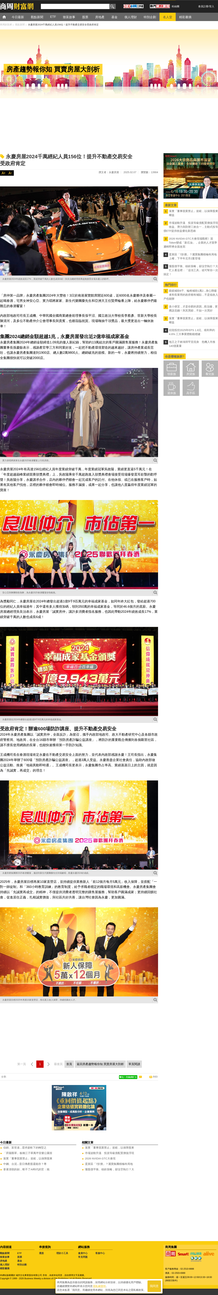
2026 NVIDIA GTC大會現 (100, 1158)
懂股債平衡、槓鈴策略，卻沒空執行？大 (109, 1169)
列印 (155, 1076)
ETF (19, 1253)
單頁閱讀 (134, 1064)
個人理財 (4, 1264)
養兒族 (209, 374)
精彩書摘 (4, 1268)
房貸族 (190, 374)
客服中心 (100, 1253)
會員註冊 (203, 6)
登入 (211, 6)
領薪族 (171, 374)
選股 (41, 1253)
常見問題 (83, 1257)
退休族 (171, 393)
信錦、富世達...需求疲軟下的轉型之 (25, 1147)
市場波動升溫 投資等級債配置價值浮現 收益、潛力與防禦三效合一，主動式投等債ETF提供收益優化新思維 (191, 226)
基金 (19, 1260)
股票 (19, 1257)
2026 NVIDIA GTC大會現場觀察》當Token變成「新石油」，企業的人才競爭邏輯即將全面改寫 (190, 242)
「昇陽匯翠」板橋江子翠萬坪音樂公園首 (27, 1153)
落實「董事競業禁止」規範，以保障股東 (27, 1158)
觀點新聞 (4, 1253)
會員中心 (83, 1253)
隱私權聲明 (99, 1286)
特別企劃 (22, 1264)
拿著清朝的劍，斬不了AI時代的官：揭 (26, 1169)
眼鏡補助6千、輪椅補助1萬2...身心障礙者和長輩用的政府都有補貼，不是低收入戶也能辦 (191, 294)
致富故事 (4, 1257)
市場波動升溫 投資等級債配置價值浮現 (109, 1153)
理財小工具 (62, 1253)
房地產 (3, 1260)
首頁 (7, 17)
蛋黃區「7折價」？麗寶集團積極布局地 (109, 1163)
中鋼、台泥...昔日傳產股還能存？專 (25, 1163)
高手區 (190, 393)
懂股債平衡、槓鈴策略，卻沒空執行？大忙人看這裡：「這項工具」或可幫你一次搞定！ (191, 270)
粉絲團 (175, 6)
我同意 (154, 1286)
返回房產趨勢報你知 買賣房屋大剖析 (100, 1064)
